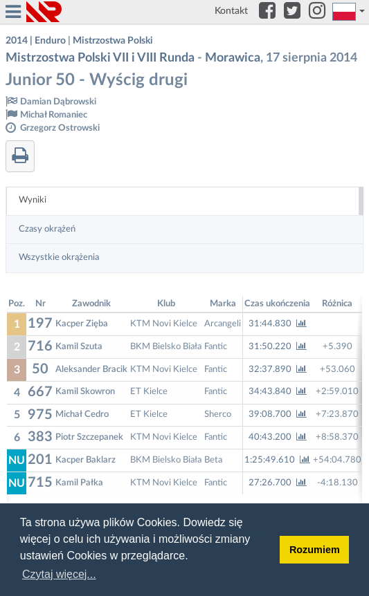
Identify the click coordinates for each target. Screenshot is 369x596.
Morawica (232, 58)
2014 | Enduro (36, 41)
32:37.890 (278, 369)
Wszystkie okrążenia (59, 257)
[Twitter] (292, 12)
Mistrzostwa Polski (113, 41)
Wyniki (32, 200)
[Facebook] (267, 12)
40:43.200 (278, 437)
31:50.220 (278, 346)
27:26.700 (278, 482)
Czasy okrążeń (47, 229)
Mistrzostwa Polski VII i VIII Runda (100, 58)
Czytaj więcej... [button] (59, 574)
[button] (349, 12)
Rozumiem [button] (314, 549)
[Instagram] (317, 12)
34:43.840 (278, 391)
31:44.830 (278, 323)
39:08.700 (278, 414)
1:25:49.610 (277, 460)
